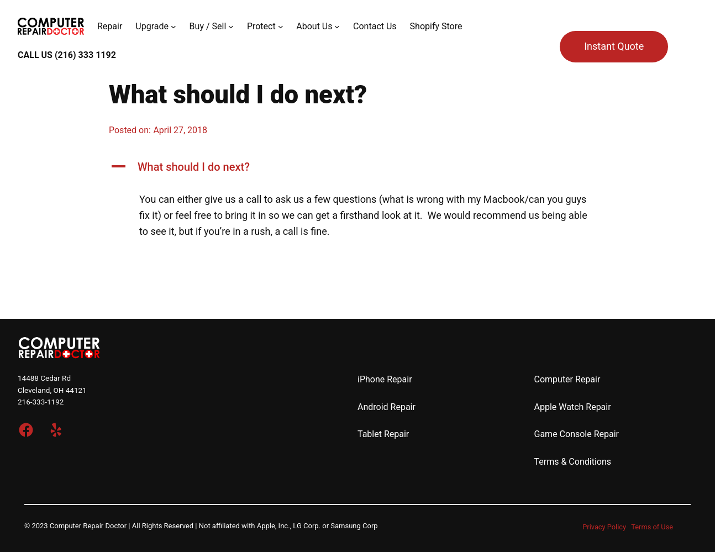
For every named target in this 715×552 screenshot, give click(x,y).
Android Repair (387, 407)
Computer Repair (567, 379)
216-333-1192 (41, 401)
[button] (357, 166)
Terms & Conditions (573, 461)
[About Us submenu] (337, 26)
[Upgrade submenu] (173, 26)
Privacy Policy (604, 527)
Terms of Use (652, 527)
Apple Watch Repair (572, 407)
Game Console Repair (576, 434)
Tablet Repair (383, 434)
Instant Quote (614, 46)
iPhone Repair (385, 379)
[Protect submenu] (280, 26)
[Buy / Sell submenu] (231, 26)
